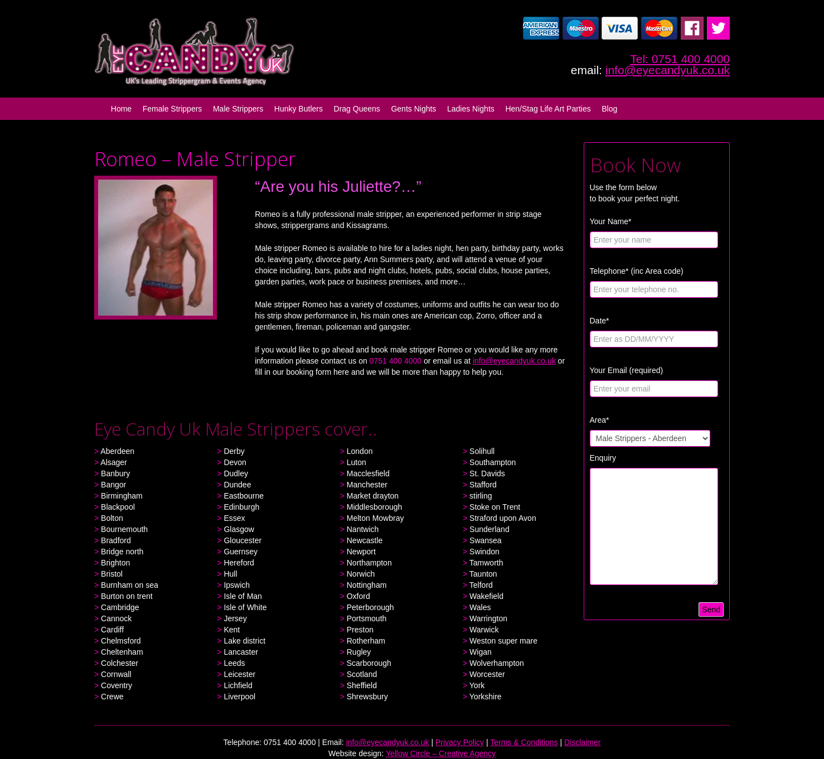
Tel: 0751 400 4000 (680, 58)
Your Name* (611, 221)
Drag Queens (357, 108)
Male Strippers (238, 108)
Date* (599, 320)
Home (121, 108)
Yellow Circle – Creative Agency (441, 753)
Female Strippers (172, 108)
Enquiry (603, 457)
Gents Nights (413, 108)
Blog (609, 108)
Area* (599, 419)
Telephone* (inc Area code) (637, 271)
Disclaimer (582, 742)
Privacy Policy (459, 742)
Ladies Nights (471, 108)
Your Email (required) (626, 370)
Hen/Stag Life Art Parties (547, 108)
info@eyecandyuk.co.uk (667, 70)
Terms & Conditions (524, 742)
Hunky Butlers (298, 108)
